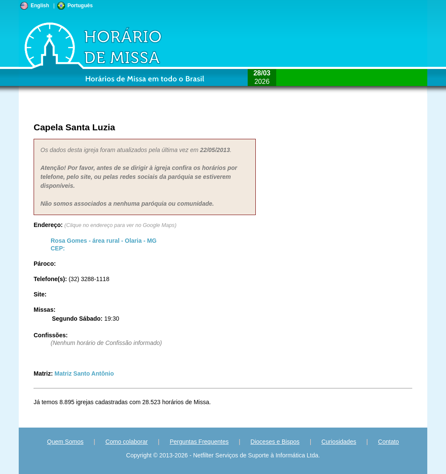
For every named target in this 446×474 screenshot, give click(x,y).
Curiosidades (338, 441)
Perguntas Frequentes (199, 441)
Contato (388, 441)
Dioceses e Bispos (275, 441)
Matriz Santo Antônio (84, 373)
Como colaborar (127, 441)
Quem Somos (65, 441)
